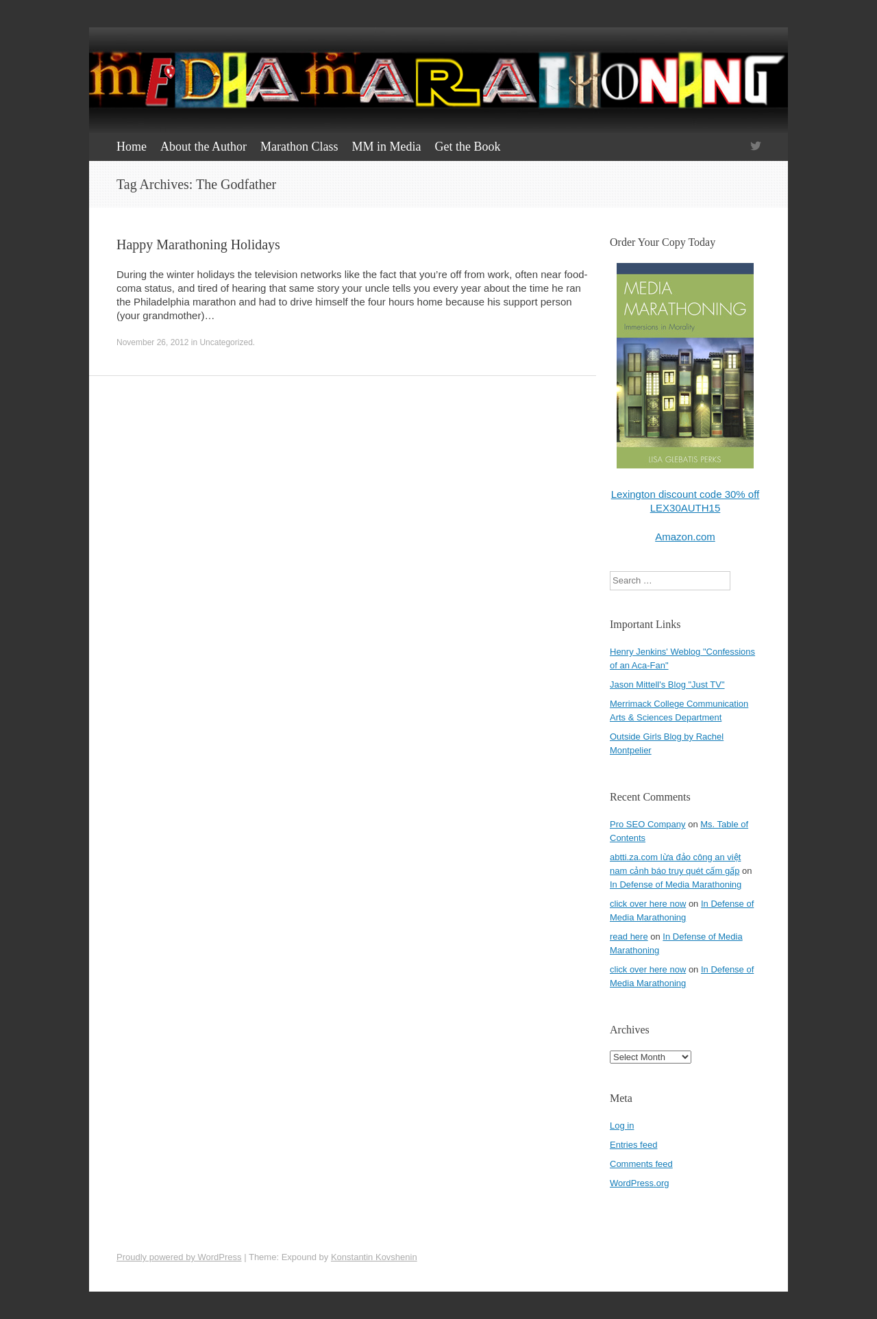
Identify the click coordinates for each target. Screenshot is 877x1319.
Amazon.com (685, 536)
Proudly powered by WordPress (179, 1257)
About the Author (203, 146)
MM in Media (386, 146)
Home (131, 146)
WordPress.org (639, 1183)
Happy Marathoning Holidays (198, 244)
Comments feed (641, 1164)
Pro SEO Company (648, 824)
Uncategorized (225, 342)
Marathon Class (299, 146)
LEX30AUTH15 (685, 508)
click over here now (648, 904)
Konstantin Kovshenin (374, 1257)
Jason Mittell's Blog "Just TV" (667, 684)
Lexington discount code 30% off (685, 494)
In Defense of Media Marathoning (675, 884)
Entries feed (633, 1145)
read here (629, 936)
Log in (622, 1125)
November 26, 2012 (152, 342)
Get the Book (467, 146)
